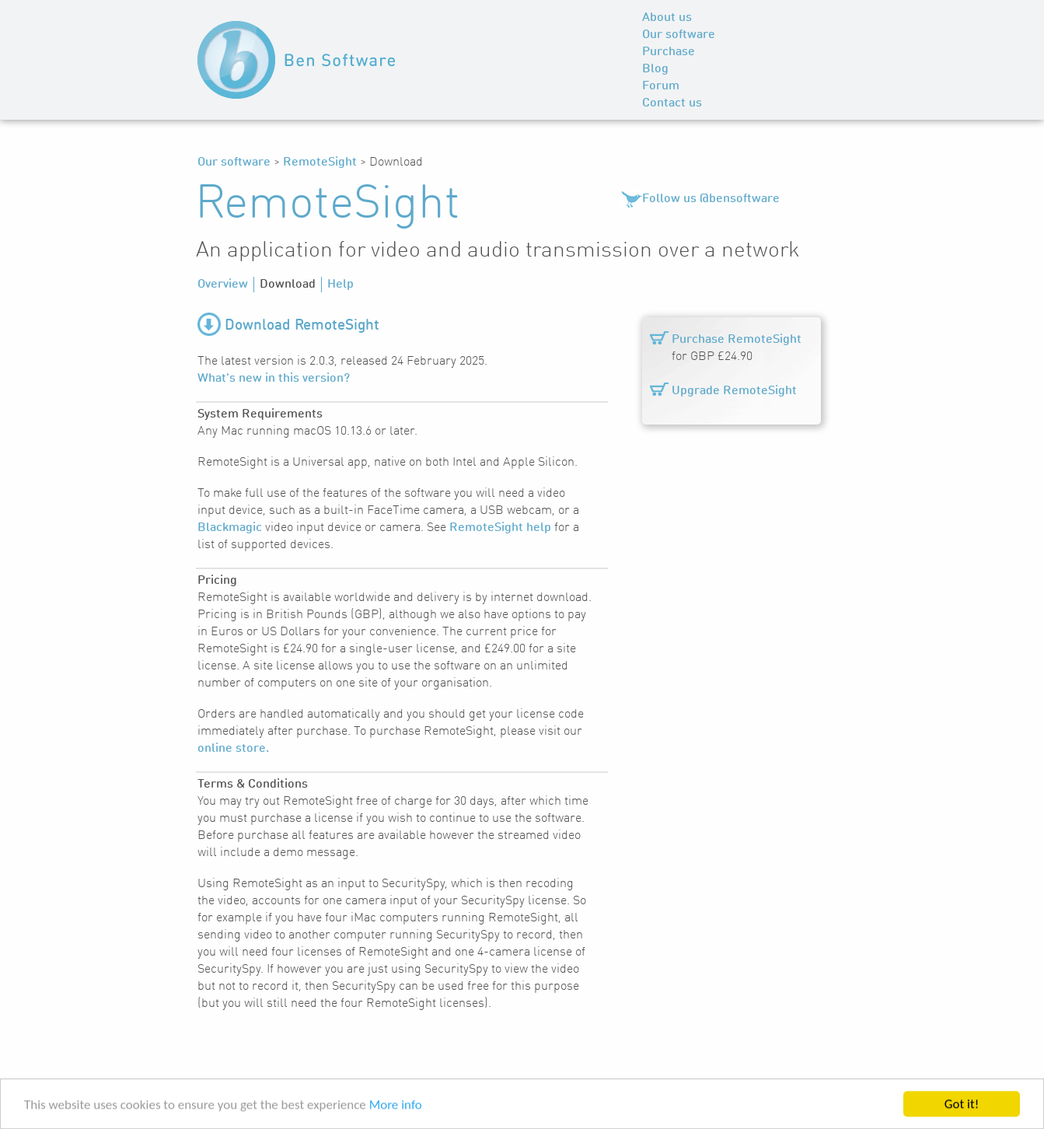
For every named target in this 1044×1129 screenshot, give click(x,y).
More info (395, 1106)
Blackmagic (229, 528)
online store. (233, 749)
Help (340, 284)
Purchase (668, 52)
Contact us (672, 103)
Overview (222, 284)
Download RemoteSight (302, 326)
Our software (678, 35)
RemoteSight (320, 162)
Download (288, 284)
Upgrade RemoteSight (734, 391)
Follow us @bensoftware (711, 199)
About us (667, 18)
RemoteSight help (500, 528)
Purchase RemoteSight (736, 340)
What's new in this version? (273, 378)
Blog (655, 69)
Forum (660, 86)
